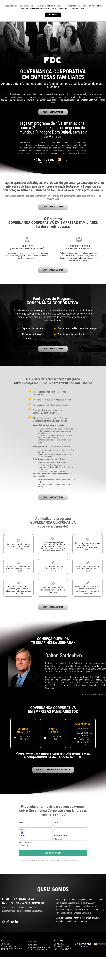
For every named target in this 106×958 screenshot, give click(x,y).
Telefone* (22, 831)
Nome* (21, 824)
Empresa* (22, 837)
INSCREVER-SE (53, 854)
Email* (56, 824)
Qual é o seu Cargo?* (60, 837)
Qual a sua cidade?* (25, 844)
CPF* (55, 831)
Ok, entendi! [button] (53, 15)
